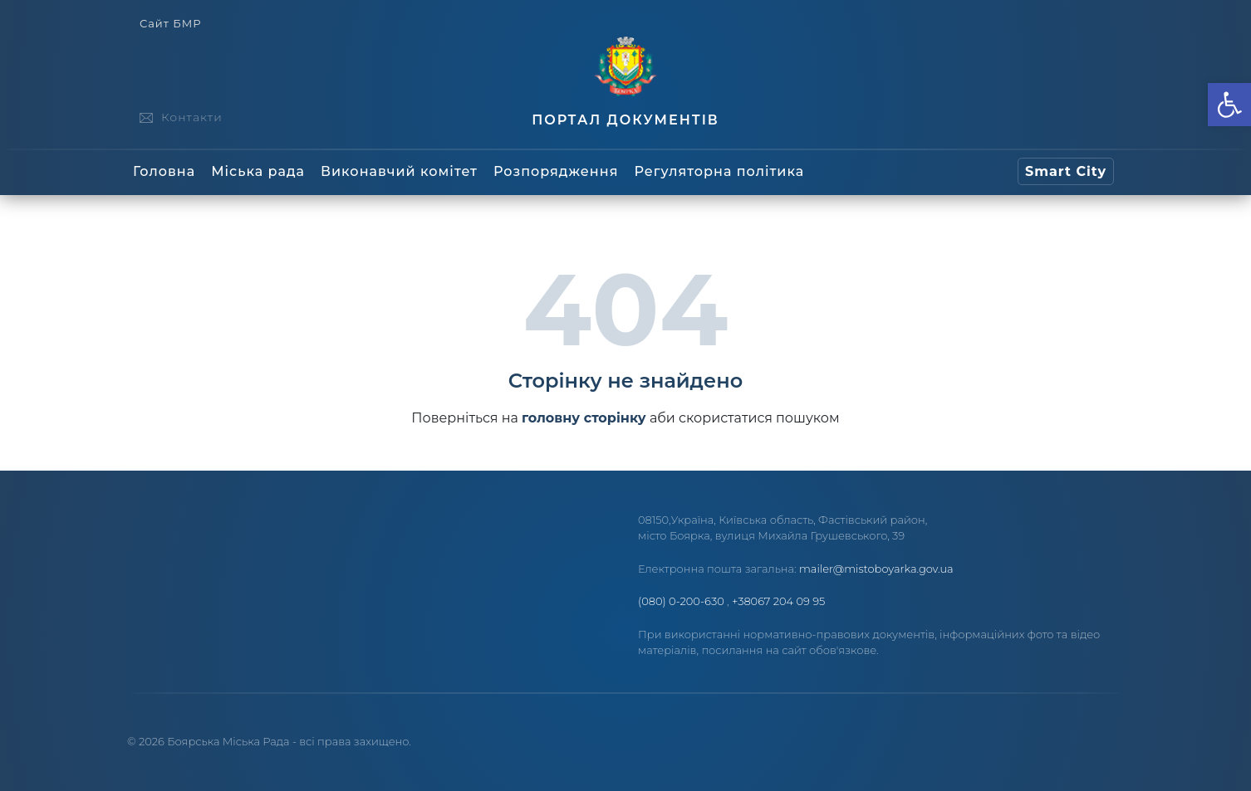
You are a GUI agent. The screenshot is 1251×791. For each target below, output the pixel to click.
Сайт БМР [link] (170, 23)
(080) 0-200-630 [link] (681, 601)
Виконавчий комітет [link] (399, 171)
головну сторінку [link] (584, 418)
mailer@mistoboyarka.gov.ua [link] (876, 568)
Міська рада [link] (258, 171)
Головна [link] (164, 171)
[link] (1229, 104)
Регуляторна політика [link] (719, 171)
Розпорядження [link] (555, 171)
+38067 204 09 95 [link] (778, 601)
